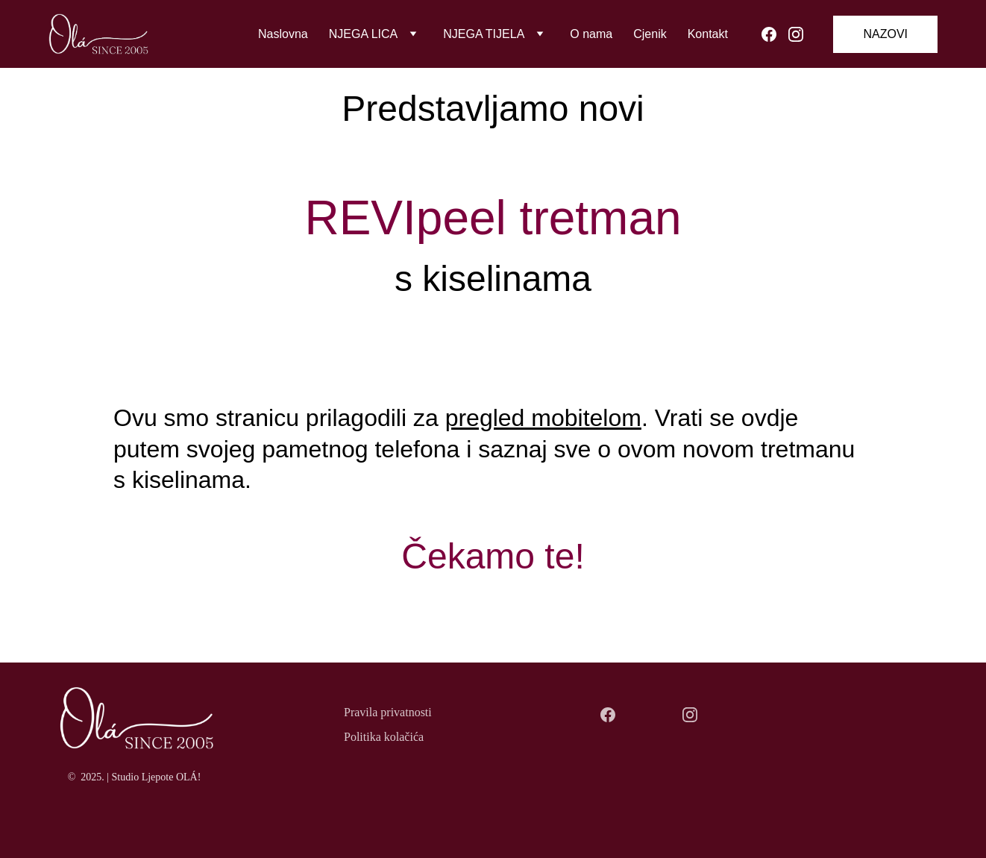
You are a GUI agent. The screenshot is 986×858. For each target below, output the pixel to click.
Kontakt (708, 34)
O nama (591, 34)
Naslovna (283, 34)
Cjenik (649, 34)
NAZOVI (885, 34)
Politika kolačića (384, 736)
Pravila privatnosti (388, 712)
